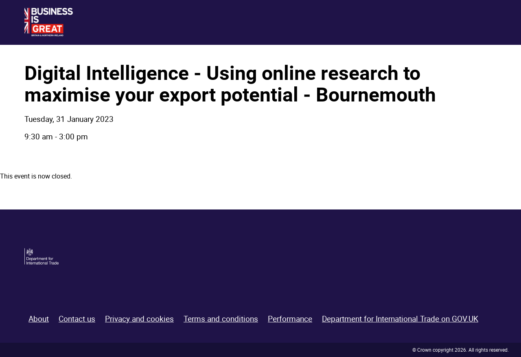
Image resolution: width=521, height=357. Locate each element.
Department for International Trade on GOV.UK (400, 318)
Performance (290, 318)
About (38, 318)
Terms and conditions (221, 318)
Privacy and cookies (139, 318)
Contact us (77, 318)
